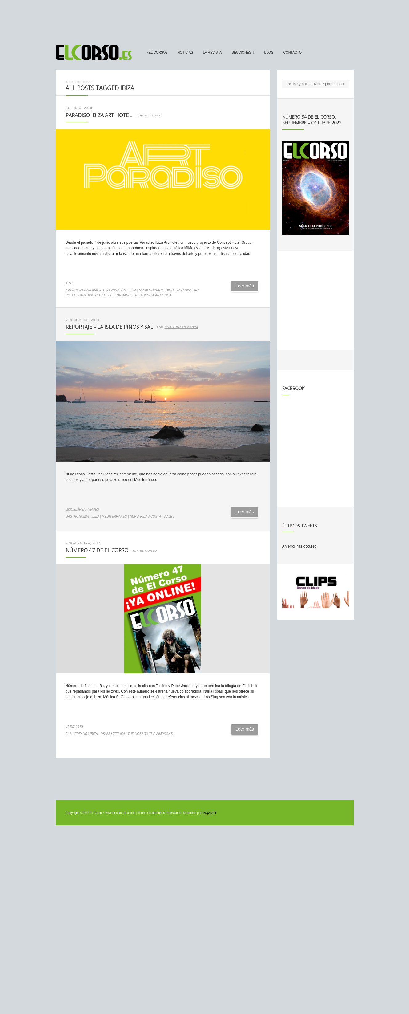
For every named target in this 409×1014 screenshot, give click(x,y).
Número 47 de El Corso (97, 550)
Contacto (292, 52)
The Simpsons (161, 733)
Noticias (185, 52)
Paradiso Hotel (92, 295)
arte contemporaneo (85, 290)
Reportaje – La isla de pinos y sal (109, 326)
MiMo (169, 290)
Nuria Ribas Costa (181, 327)
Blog (269, 52)
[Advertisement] (205, 19)
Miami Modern (151, 290)
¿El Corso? (157, 52)
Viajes (93, 509)
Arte (70, 283)
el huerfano (77, 733)
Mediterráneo (114, 516)
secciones (241, 52)
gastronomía (77, 516)
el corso (148, 550)
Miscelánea (76, 509)
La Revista (212, 52)
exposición (116, 290)
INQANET (209, 813)
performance (120, 295)
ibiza (132, 290)
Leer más (244, 285)
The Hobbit (137, 733)
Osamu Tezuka (112, 733)
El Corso (153, 115)
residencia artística (153, 295)
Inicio (70, 81)
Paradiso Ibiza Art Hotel (99, 115)
